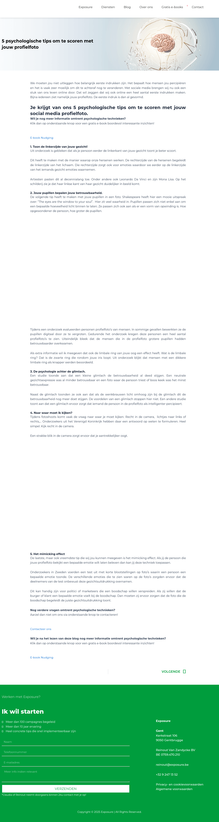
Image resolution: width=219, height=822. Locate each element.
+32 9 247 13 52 (167, 774)
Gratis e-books (172, 7)
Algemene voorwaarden (174, 789)
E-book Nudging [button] (42, 137)
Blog (127, 7)
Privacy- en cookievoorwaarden (179, 784)
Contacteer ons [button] (41, 629)
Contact (198, 7)
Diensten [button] (108, 7)
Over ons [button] (146, 7)
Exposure (85, 7)
